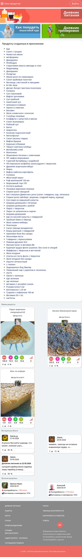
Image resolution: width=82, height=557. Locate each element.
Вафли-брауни (13, 141)
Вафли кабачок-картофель (19, 172)
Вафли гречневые (15, 96)
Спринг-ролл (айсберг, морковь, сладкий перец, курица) (35, 197)
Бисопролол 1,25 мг (16, 289)
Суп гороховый (14, 93)
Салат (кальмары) (15, 121)
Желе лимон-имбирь (17, 222)
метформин (12, 57)
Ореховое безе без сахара (19, 233)
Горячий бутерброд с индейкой (22, 160)
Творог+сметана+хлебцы (18, 146)
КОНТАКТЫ (23, 538)
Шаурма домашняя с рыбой (20, 205)
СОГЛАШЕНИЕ (10, 543)
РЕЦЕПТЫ (8, 511)
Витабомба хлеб (14, 149)
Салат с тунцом (14, 51)
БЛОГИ (7, 516)
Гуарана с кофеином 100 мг (20, 292)
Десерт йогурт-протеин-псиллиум (23, 88)
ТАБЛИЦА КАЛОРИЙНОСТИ (53, 511)
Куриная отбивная (15, 144)
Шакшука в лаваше (16, 104)
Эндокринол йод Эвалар (18, 267)
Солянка (10, 90)
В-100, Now (11, 85)
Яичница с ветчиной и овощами (22, 82)
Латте (9, 272)
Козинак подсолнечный (18, 132)
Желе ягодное (13, 253)
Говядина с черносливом (19, 239)
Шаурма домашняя (16, 214)
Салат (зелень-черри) (17, 138)
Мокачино (11, 152)
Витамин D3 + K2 (14, 295)
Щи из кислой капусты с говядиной (24, 216)
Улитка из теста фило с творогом (23, 256)
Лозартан (11, 74)
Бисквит (10, 110)
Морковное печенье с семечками (23, 155)
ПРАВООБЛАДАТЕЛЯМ (13, 525)
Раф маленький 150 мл (17, 180)
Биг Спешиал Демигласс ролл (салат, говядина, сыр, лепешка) (37, 194)
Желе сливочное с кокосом (20, 113)
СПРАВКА (8, 530)
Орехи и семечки (15, 107)
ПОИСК (45, 506)
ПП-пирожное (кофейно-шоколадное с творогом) (31, 163)
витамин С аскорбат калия (19, 284)
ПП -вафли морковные (17, 158)
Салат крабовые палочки (19, 79)
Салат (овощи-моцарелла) (19, 228)
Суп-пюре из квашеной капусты (22, 200)
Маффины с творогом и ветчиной (23, 250)
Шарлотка (11, 130)
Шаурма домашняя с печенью (21, 202)
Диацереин (12, 60)
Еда (8, 48)
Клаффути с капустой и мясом (21, 118)
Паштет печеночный (16, 261)
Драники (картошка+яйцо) (19, 166)
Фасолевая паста (14, 236)
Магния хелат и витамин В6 (20, 244)
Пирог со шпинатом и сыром (21, 211)
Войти (75, 3)
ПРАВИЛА (20, 543)
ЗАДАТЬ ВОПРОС (11, 538)
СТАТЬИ (8, 520)
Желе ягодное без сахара (18, 258)
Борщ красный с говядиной (20, 230)
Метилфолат (12, 135)
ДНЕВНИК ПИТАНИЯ (12, 506)
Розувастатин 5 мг (15, 287)
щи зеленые (12, 281)
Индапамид (12, 68)
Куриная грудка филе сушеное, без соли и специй (31, 247)
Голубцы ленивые (15, 116)
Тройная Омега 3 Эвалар (18, 219)
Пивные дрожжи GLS (16, 242)
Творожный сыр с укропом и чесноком (26, 270)
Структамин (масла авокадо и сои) (23, 65)
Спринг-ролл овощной (17, 191)
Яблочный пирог (14, 177)
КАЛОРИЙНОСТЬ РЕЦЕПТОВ (53, 516)
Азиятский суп (13, 102)
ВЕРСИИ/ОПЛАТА (11, 533)
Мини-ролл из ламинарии (19, 76)
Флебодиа (11, 62)
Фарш (9, 169)
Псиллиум (11, 225)
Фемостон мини (14, 54)
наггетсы (10, 298)
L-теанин (10, 264)
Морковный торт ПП (16, 183)
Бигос (9, 127)
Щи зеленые (12, 278)
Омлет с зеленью (14, 275)
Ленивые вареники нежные (20, 188)
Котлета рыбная (14, 186)
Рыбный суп (12, 124)
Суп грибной (12, 99)
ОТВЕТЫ (46, 520)
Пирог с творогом (15, 208)
